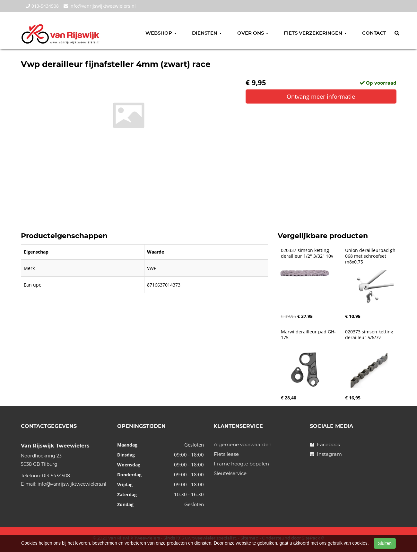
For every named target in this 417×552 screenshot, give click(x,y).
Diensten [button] (207, 33)
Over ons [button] (252, 33)
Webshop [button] (161, 33)
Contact (374, 33)
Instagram (326, 454)
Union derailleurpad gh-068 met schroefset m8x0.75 (371, 256)
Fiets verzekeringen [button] (315, 33)
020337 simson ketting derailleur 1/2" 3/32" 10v (307, 253)
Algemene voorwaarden (243, 444)
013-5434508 (42, 6)
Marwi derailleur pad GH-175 (308, 334)
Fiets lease (226, 454)
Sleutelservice (230, 473)
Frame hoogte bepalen (241, 464)
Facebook (325, 444)
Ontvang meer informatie (321, 96)
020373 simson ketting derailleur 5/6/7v (370, 334)
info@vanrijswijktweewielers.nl (100, 6)
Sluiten (385, 543)
